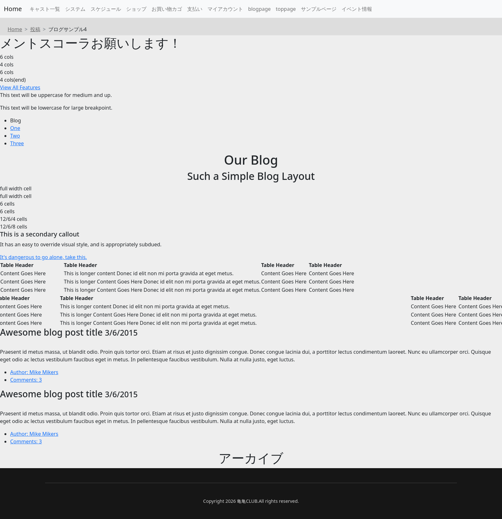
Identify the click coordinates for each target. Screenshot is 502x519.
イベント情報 (357, 8)
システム (75, 8)
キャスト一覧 (45, 8)
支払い (194, 8)
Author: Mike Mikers (34, 372)
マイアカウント (225, 8)
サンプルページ (318, 8)
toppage (286, 8)
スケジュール (106, 8)
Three (17, 143)
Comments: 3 (26, 379)
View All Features (20, 87)
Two (15, 135)
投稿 (35, 29)
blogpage (259, 8)
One (15, 128)
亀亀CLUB (247, 501)
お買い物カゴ (167, 8)
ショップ (136, 8)
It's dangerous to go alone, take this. (43, 257)
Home (13, 8)
